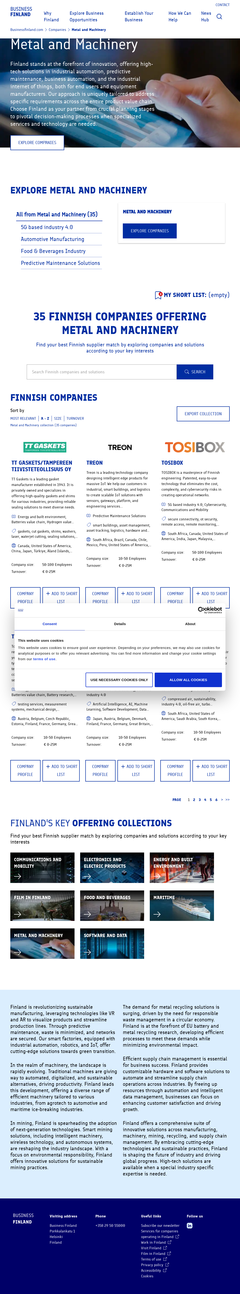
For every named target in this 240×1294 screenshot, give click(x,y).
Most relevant (23, 418)
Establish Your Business (139, 16)
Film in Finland (156, 1253)
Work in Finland (156, 1242)
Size (58, 418)
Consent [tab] (50, 624)
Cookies (147, 1276)
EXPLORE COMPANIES (37, 142)
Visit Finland (154, 1248)
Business (21, 12)
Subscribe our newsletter (160, 1225)
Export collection (203, 413)
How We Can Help (180, 16)
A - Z (45, 418)
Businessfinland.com (26, 29)
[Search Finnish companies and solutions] (102, 371)
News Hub (206, 16)
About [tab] (190, 624)
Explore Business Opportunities (87, 16)
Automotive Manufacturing (53, 239)
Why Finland (51, 16)
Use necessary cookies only (119, 680)
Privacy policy (155, 1265)
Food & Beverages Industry (54, 251)
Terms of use (154, 1259)
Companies (57, 29)
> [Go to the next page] (222, 799)
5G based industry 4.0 (48, 227)
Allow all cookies (188, 680)
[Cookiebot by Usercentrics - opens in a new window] (201, 610)
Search (195, 371)
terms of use (44, 659)
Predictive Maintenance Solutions (61, 263)
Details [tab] (120, 624)
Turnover (75, 418)
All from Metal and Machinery (57, 214)
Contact (223, 5)
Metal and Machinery (89, 29)
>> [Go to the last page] (227, 799)
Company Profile (25, 597)
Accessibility (154, 1270)
